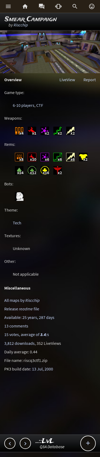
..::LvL (45, 441)
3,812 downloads (19, 343)
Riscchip (21, 25)
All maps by (22, 300)
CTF (39, 105)
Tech (17, 222)
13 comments (16, 326)
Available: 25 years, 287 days (29, 317)
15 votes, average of (26, 334)
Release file (21, 308)
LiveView (67, 79)
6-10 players (23, 105)
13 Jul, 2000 (42, 369)
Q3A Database (52, 446)
